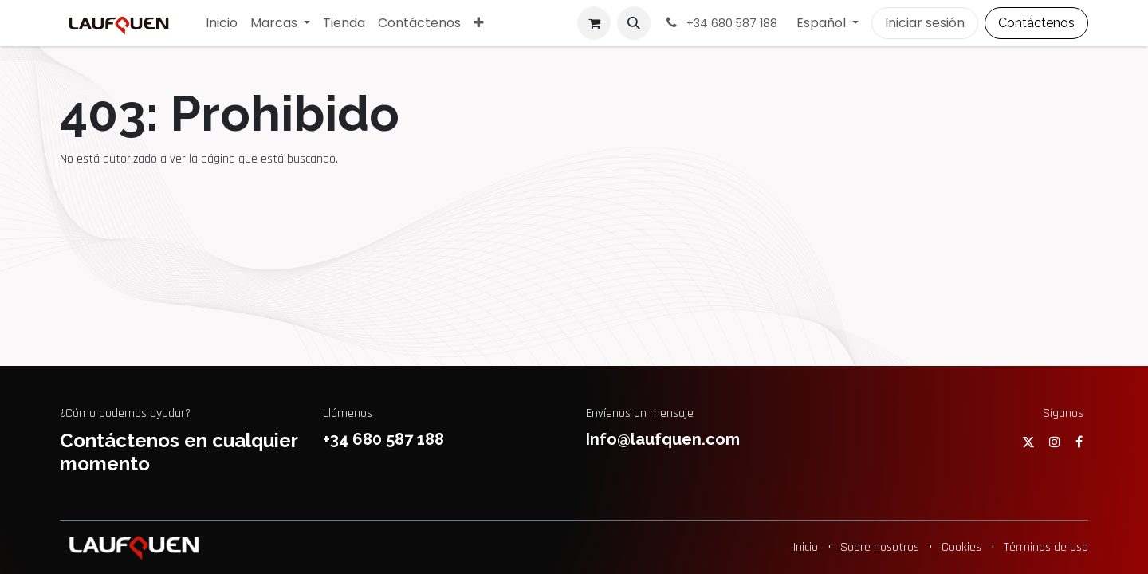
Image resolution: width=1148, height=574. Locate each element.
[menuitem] (221, 23)
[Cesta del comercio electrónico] (594, 23)
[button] (634, 23)
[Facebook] (1079, 441)
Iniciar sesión (925, 23)
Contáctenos (1036, 22)
